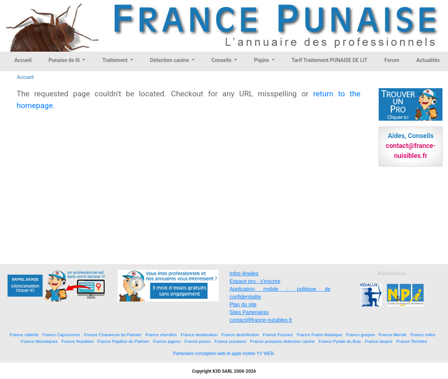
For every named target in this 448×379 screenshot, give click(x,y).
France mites (422, 334)
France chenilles (161, 334)
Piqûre (262, 60)
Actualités (428, 60)
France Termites (411, 341)
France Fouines (278, 334)
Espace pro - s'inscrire (255, 281)
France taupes (378, 341)
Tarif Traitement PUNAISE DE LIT (330, 60)
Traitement (115, 60)
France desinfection (240, 334)
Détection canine (170, 60)
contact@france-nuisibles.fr (261, 320)
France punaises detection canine (282, 341)
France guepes (360, 334)
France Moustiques (39, 341)
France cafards (24, 334)
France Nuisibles (78, 341)
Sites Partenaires (249, 312)
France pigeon (167, 341)
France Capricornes (61, 334)
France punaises (230, 341)
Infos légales (244, 273)
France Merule (392, 334)
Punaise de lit (65, 60)
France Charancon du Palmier (113, 334)
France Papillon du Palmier (123, 341)
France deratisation (199, 334)
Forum (391, 60)
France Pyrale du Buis (340, 341)
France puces (197, 341)
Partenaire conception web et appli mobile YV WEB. (224, 353)
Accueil (23, 60)
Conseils (222, 60)
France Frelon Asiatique (319, 334)
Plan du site (243, 304)
